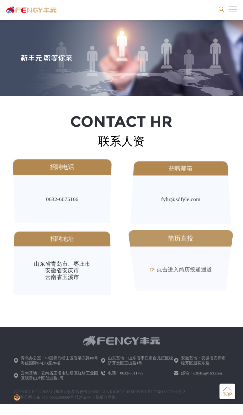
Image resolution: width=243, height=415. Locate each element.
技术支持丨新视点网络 (95, 397)
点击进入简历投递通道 (181, 270)
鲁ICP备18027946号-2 (166, 391)
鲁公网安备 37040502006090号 (44, 397)
